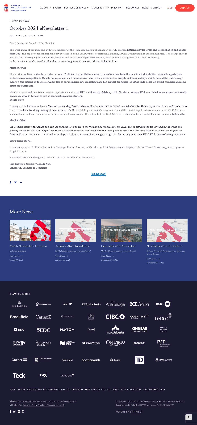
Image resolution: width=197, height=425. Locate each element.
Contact (156, 7)
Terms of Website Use (153, 389)
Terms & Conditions (130, 389)
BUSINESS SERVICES (36, 389)
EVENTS (21, 389)
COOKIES (105, 389)
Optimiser (136, 411)
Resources (133, 7)
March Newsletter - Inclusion (28, 246)
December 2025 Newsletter (118, 246)
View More (16, 255)
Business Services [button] (76, 7)
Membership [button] (100, 7)
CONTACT (95, 389)
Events (57, 7)
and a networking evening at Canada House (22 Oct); (49, 110)
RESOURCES (77, 389)
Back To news (19, 21)
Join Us (185, 7)
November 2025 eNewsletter (165, 246)
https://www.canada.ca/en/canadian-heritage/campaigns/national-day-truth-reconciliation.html (65, 61)
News (145, 7)
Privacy (115, 389)
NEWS (87, 389)
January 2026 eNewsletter (72, 246)
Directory (117, 7)
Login (170, 7)
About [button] (45, 7)
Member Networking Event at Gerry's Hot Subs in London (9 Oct (83, 106)
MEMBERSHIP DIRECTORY (59, 389)
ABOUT (13, 389)
